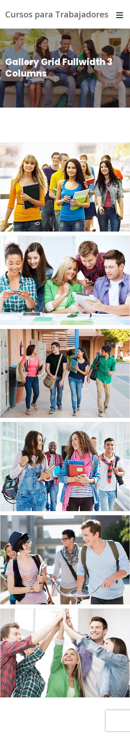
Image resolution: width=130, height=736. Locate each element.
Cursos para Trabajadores (57, 14)
